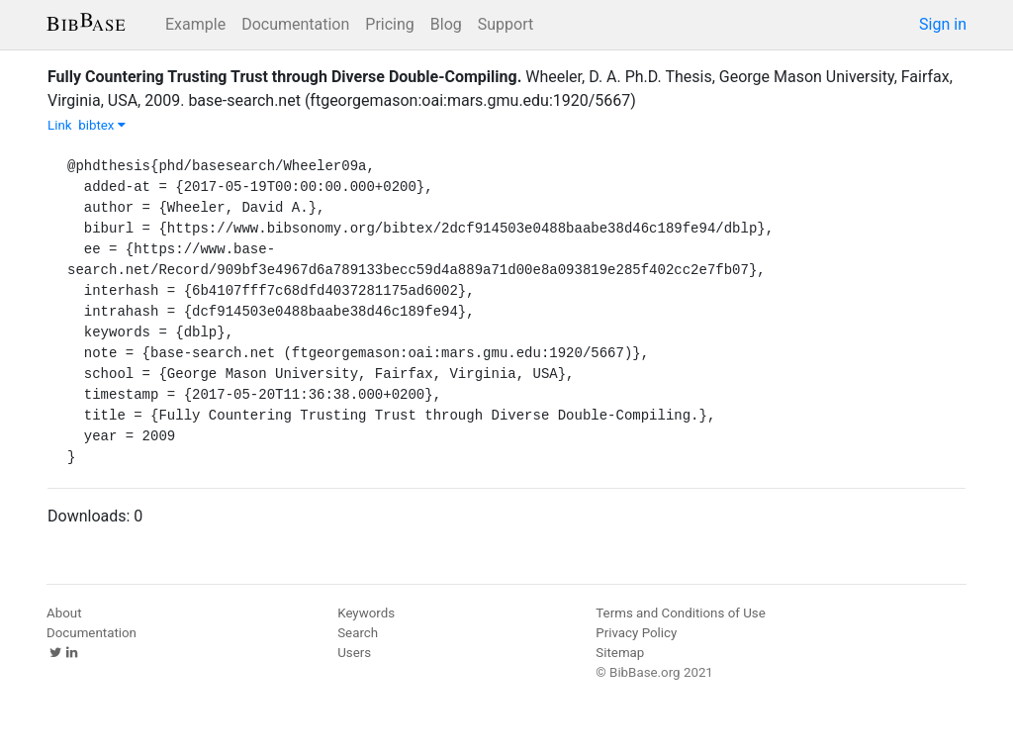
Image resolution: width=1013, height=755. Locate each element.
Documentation (295, 24)
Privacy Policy (636, 632)
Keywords (366, 613)
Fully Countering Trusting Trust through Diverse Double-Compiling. (284, 76)
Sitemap (620, 652)
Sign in (943, 24)
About (64, 613)
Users (354, 652)
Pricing (389, 24)
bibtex (102, 125)
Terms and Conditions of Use (680, 613)
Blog (446, 24)
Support (505, 24)
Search (357, 632)
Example (195, 24)
